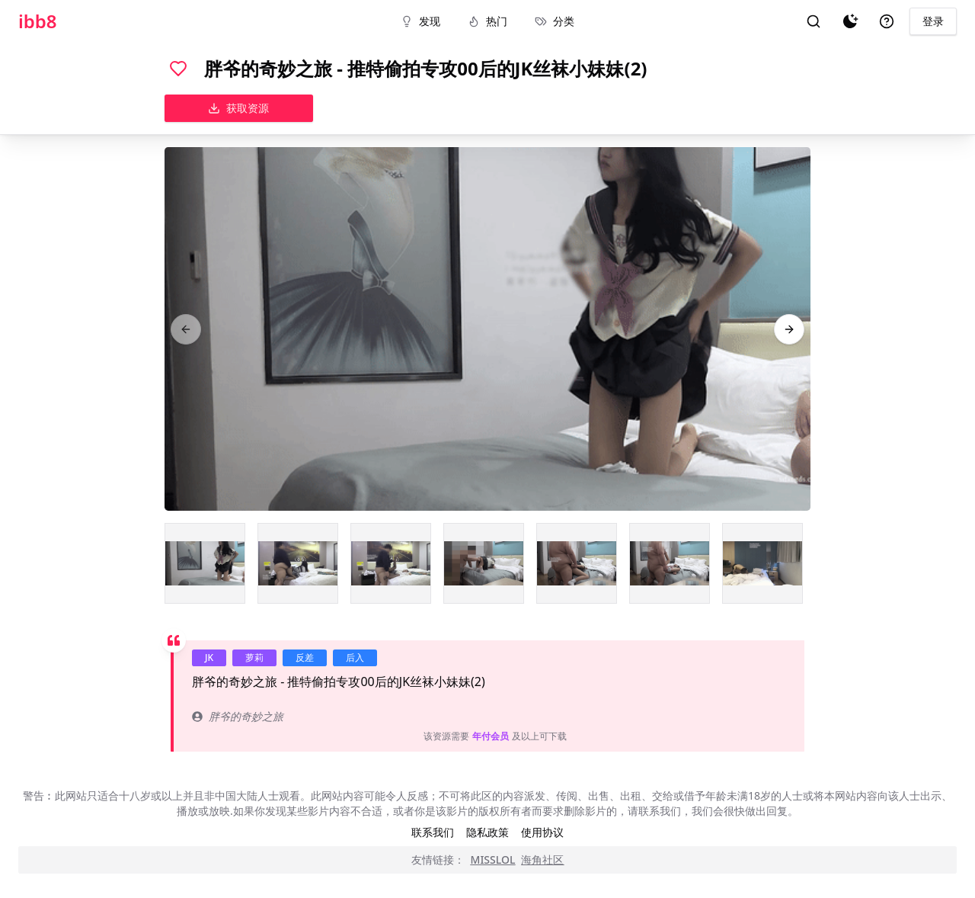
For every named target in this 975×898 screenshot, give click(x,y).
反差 (305, 657)
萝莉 (254, 657)
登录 (933, 21)
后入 (355, 657)
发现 (420, 21)
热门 (487, 21)
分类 (554, 21)
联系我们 (432, 832)
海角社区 (542, 859)
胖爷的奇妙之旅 (237, 716)
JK (209, 657)
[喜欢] (178, 68)
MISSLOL (493, 859)
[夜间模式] (850, 21)
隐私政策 (487, 832)
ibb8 (37, 21)
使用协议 (542, 832)
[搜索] (813, 21)
